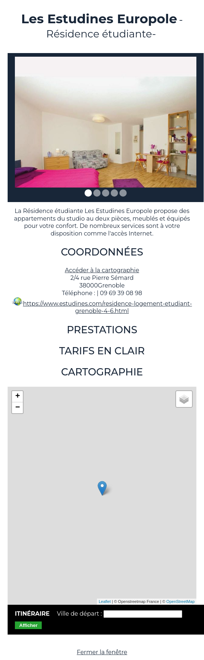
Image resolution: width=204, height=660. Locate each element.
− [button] (17, 407)
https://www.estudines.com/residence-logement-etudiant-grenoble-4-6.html (107, 307)
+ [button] (17, 396)
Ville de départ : (80, 613)
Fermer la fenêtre (102, 652)
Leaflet (105, 601)
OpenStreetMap (180, 601)
